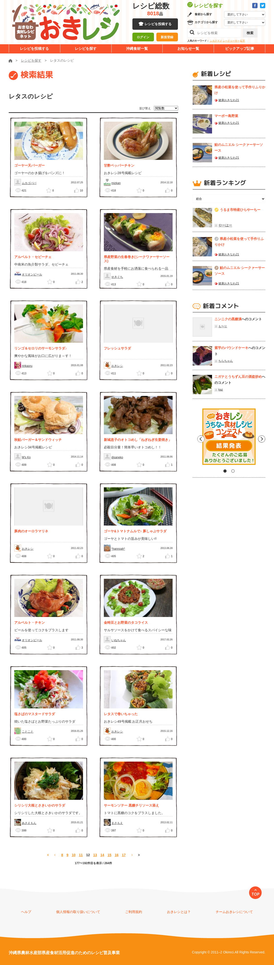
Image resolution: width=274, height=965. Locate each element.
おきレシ (117, 366)
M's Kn (26, 457)
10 (74, 855)
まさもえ (117, 823)
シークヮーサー (231, 40)
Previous (196, 438)
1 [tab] (225, 471)
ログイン (143, 37)
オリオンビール (32, 274)
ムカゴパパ (29, 183)
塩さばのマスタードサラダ (34, 714)
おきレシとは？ (179, 912)
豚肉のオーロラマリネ (31, 531)
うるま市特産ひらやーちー (240, 210)
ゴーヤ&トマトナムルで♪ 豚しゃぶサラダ (135, 531)
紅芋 (242, 40)
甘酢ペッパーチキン (119, 165)
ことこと (27, 731)
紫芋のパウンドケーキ (231, 348)
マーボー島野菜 (226, 116)
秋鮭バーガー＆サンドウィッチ (38, 440)
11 (81, 855)
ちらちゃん (225, 361)
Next (261, 438)
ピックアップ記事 (239, 48)
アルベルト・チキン (29, 622)
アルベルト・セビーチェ (33, 257)
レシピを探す (86, 48)
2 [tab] (233, 471)
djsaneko (117, 457)
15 (109, 855)
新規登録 (167, 37)
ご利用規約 (133, 912)
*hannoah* (118, 548)
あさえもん (29, 823)
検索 (250, 33)
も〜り (222, 326)
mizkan (116, 183)
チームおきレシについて (234, 912)
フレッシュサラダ (117, 348)
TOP (255, 894)
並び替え (145, 108)
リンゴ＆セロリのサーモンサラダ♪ (40, 348)
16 (117, 855)
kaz (220, 389)
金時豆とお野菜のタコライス (126, 622)
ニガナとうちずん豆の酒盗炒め (238, 377)
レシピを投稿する (158, 24)
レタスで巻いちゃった (121, 714)
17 (124, 855)
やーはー (225, 225)
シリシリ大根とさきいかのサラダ (39, 805)
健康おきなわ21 (228, 100)
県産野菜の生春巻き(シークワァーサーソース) (136, 259)
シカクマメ (216, 40)
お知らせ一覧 (188, 48)
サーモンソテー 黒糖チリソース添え (131, 805)
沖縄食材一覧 (137, 48)
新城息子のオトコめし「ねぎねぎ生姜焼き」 (138, 440)
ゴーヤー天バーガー (29, 165)
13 (95, 855)
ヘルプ (26, 912)
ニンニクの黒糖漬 (228, 319)
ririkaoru (27, 366)
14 (102, 855)
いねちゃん (118, 640)
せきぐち (117, 277)
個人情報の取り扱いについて (78, 912)
